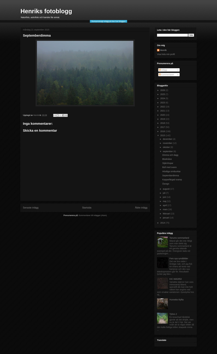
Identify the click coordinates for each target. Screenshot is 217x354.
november (168, 143)
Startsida (86, 207)
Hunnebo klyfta (177, 299)
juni (165, 197)
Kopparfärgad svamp (172, 179)
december (168, 139)
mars (165, 209)
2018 (163, 123)
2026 (163, 90)
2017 (163, 127)
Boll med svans (169, 167)
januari (166, 217)
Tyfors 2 (173, 314)
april (165, 205)
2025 (163, 94)
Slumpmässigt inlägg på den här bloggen (108, 21)
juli (164, 193)
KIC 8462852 (176, 279)
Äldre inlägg (141, 207)
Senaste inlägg (30, 207)
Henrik (163, 50)
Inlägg (163, 70)
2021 (163, 111)
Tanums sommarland (179, 238)
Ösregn (165, 184)
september (168, 151)
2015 (163, 135)
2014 (163, 223)
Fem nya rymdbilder (179, 258)
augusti (166, 189)
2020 (163, 115)
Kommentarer (166, 74)
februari (166, 213)
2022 (163, 106)
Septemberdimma (170, 175)
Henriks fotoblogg (46, 11)
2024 (163, 98)
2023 (163, 102)
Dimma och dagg (170, 155)
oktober (166, 147)
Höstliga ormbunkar (171, 171)
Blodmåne (167, 159)
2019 (163, 119)
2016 (163, 131)
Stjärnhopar (167, 163)
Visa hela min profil (166, 54)
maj (165, 201)
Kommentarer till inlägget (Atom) (93, 215)
